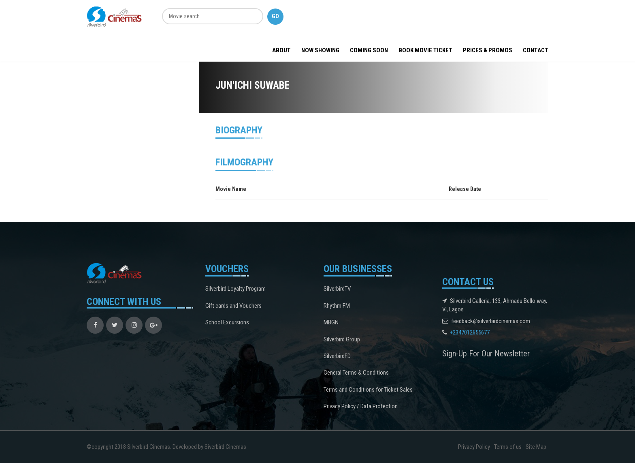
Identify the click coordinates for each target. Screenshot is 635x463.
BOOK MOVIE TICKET (425, 50)
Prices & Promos (487, 50)
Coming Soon (369, 50)
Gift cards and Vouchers (233, 305)
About (281, 50)
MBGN (331, 322)
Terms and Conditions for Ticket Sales (368, 389)
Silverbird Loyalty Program (235, 288)
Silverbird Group (342, 339)
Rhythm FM (337, 305)
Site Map (536, 446)
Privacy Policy (474, 446)
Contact (535, 50)
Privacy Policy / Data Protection (361, 406)
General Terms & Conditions (356, 372)
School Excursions (227, 322)
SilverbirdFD (337, 356)
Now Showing (320, 50)
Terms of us (508, 446)
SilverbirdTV (337, 288)
